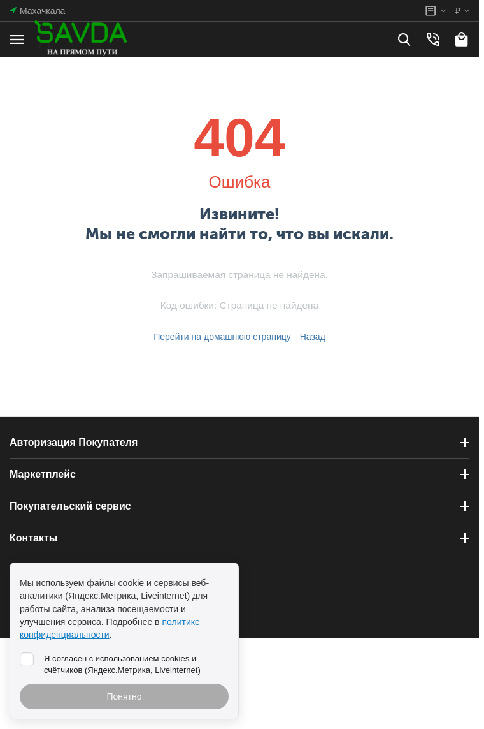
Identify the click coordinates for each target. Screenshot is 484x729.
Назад (312, 337)
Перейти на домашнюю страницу (222, 337)
